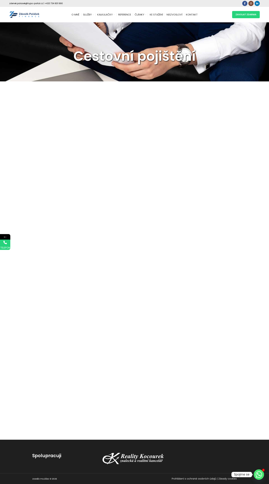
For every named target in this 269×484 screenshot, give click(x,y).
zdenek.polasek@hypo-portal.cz (26, 3)
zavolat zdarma (246, 14)
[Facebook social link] (244, 3)
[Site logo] (24, 14)
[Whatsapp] (259, 474)
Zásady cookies (227, 478)
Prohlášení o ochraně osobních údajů (194, 478)
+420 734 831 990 (54, 3)
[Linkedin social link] (257, 3)
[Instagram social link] (251, 3)
